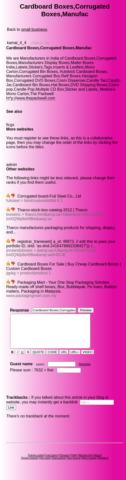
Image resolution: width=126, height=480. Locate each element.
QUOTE (38, 359)
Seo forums (73, 464)
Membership (85, 462)
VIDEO (88, 359)
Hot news (45, 464)
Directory (103, 464)
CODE (52, 359)
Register (85, 371)
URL (64, 359)
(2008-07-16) (40, 43)
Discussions (58, 464)
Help (74, 462)
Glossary (64, 462)
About (97, 462)
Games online (36, 462)
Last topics (52, 462)
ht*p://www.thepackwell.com (30, 98)
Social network (30, 464)
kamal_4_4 (16, 43)
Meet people (89, 464)
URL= (75, 359)
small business (34, 29)
